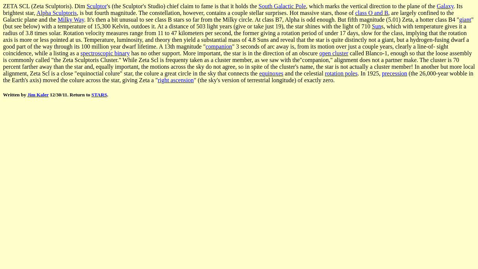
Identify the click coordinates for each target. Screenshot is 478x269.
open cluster (333, 53)
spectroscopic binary (105, 53)
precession (394, 73)
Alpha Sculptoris (57, 13)
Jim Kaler (38, 95)
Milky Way (71, 19)
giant (465, 19)
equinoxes (271, 73)
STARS (99, 95)
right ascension (175, 80)
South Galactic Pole (282, 6)
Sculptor (97, 6)
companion (218, 46)
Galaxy (445, 6)
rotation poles (341, 73)
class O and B (371, 13)
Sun (376, 26)
